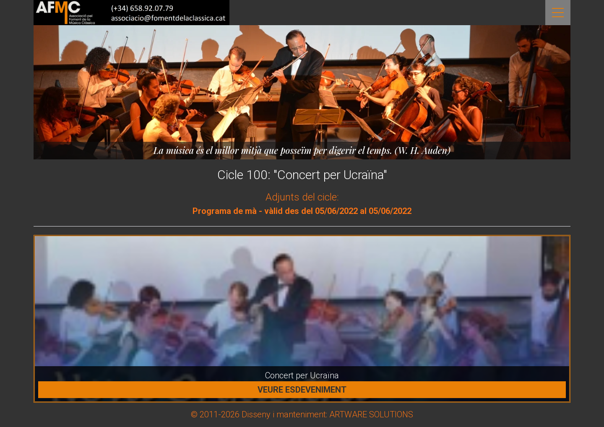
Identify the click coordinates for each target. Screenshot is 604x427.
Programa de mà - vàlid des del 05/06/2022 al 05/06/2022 (302, 211)
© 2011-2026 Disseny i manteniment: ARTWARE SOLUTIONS (302, 414)
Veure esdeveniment (302, 390)
